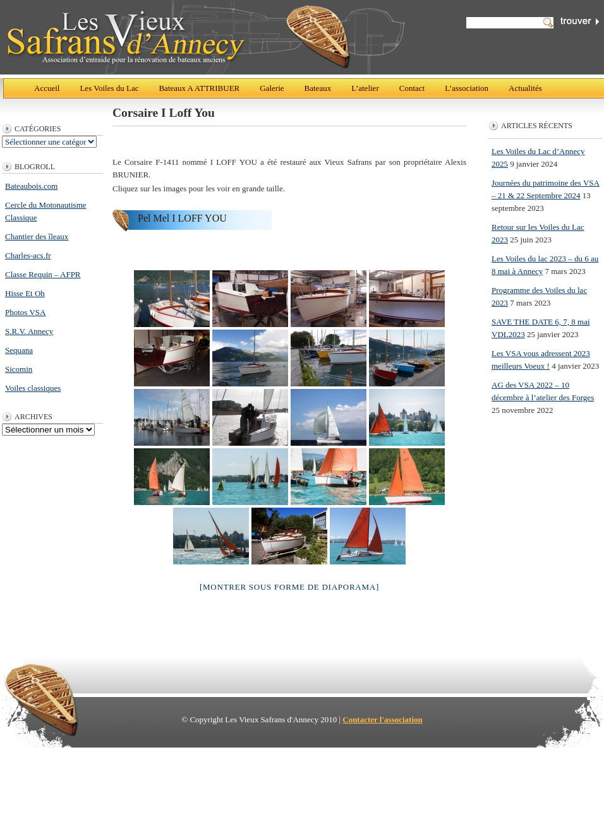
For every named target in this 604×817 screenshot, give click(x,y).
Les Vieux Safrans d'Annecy (205, 37)
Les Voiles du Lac (109, 88)
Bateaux (318, 88)
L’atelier (365, 88)
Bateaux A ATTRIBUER (199, 88)
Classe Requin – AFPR (43, 274)
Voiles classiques (33, 388)
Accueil (46, 88)
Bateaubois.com (31, 186)
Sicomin (18, 369)
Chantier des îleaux (36, 236)
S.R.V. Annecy (29, 331)
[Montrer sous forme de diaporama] (289, 587)
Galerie (272, 88)
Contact (412, 88)
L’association (466, 88)
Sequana (19, 350)
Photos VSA (25, 312)
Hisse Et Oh (25, 293)
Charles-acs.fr (28, 255)
